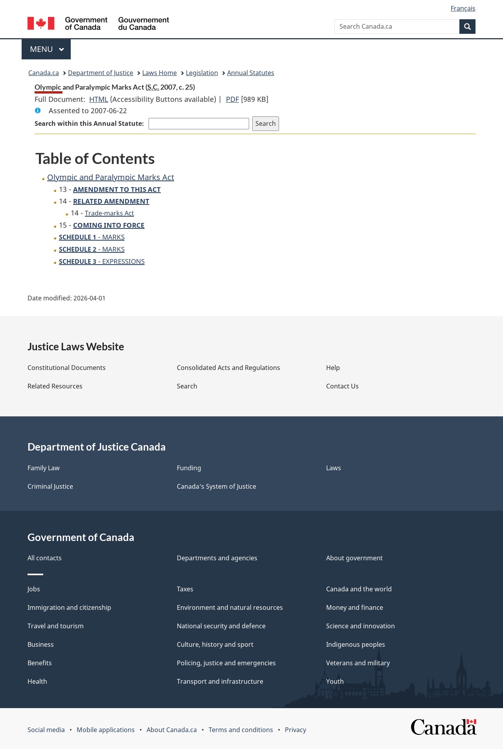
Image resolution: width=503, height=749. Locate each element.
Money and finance (354, 607)
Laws (333, 468)
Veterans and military (358, 663)
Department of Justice (100, 72)
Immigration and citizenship (69, 607)
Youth (335, 681)
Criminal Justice (50, 486)
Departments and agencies (217, 558)
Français (463, 8)
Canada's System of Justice (216, 486)
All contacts (45, 558)
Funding (189, 468)
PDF (232, 99)
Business (41, 644)
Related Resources (55, 386)
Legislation (202, 72)
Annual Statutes (250, 72)
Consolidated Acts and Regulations (228, 367)
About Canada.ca (172, 729)
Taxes (185, 589)
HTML (98, 99)
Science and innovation (360, 626)
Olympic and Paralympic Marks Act (110, 177)
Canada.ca (43, 72)
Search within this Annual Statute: (90, 123)
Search (187, 386)
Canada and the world (359, 589)
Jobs (34, 589)
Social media (46, 729)
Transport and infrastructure (220, 681)
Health (37, 681)
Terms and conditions (241, 729)
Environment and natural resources (230, 607)
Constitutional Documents (67, 367)
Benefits (40, 663)
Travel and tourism (56, 626)
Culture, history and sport (215, 644)
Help (333, 367)
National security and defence (221, 626)
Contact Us (342, 386)
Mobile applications (106, 729)
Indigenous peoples (355, 644)
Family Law (44, 468)
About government (354, 558)
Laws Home (159, 72)
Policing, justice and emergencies (226, 663)
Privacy (295, 729)
